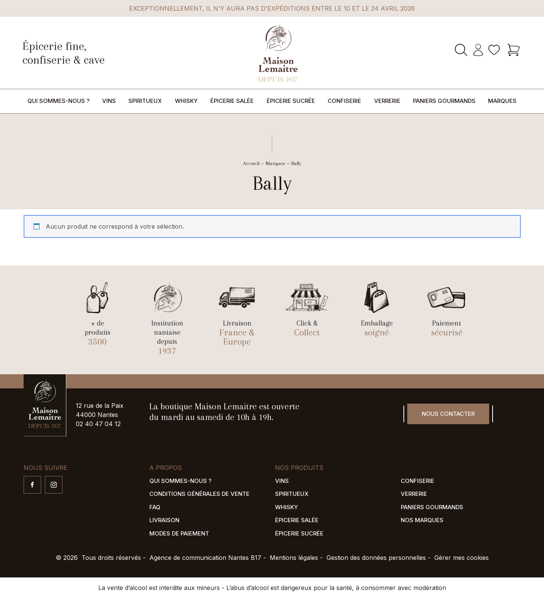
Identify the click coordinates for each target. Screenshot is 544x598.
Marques (502, 100)
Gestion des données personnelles (376, 557)
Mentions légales (294, 557)
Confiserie (344, 100)
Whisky (186, 100)
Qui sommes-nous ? (58, 100)
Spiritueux (145, 100)
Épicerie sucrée (291, 100)
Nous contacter (448, 413)
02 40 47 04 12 (98, 424)
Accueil (251, 163)
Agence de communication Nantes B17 (205, 557)
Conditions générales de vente (199, 493)
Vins (109, 100)
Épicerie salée (232, 100)
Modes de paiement (179, 533)
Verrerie (387, 100)
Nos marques (422, 520)
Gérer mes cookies (461, 557)
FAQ (154, 507)
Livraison (164, 520)
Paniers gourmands (444, 100)
